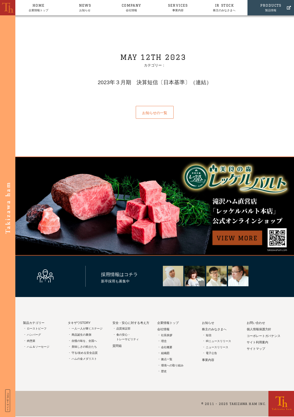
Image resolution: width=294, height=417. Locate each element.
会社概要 (166, 347)
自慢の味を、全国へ (84, 340)
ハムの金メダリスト (84, 358)
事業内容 (178, 7)
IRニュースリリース (218, 341)
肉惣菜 (31, 340)
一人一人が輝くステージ (87, 328)
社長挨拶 (166, 335)
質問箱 (117, 346)
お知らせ (85, 7)
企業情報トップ (38, 7)
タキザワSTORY (79, 323)
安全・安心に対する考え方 (130, 323)
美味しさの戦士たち (84, 346)
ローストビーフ (37, 328)
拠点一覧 (166, 359)
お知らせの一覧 (154, 113)
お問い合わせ (256, 323)
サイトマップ (256, 348)
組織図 (165, 353)
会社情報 (131, 7)
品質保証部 (123, 328)
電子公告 (211, 353)
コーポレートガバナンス (263, 336)
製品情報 (270, 7)
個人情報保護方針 (259, 329)
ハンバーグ (34, 334)
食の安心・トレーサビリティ (127, 337)
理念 (164, 341)
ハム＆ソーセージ (38, 346)
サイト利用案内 (257, 342)
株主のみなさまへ (224, 7)
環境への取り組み (172, 365)
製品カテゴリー (33, 323)
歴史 (164, 371)
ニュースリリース (217, 347)
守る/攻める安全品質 (85, 352)
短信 (208, 335)
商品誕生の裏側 (81, 334)
